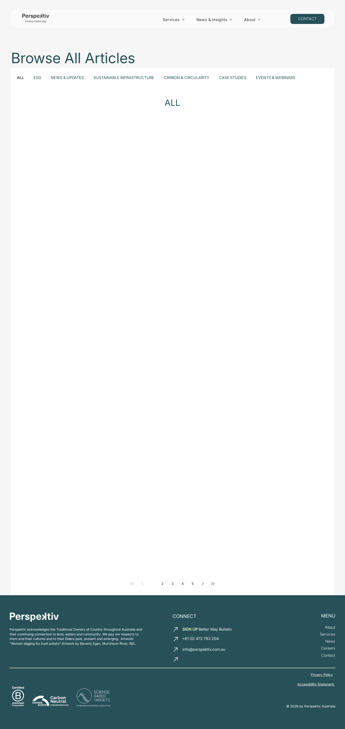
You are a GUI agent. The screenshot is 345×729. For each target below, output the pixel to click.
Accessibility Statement (316, 684)
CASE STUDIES (232, 77)
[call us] (176, 639)
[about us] (330, 627)
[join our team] (328, 648)
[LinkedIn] (186, 660)
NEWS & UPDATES (67, 77)
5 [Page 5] (193, 584)
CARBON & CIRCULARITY (186, 77)
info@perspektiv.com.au (203, 649)
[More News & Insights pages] (231, 19)
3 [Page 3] (173, 584)
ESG (37, 77)
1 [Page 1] (152, 584)
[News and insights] (330, 641)
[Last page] (212, 583)
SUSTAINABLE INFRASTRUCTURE (123, 77)
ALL (20, 77)
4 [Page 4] (183, 584)
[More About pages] (259, 19)
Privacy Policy (322, 675)
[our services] (327, 634)
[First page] (132, 583)
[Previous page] (142, 583)
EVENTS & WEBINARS (275, 77)
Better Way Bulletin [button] (207, 629)
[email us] (176, 629)
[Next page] (202, 583)
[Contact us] (307, 19)
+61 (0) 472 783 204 (200, 638)
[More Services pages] (183, 19)
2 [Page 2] (162, 584)
